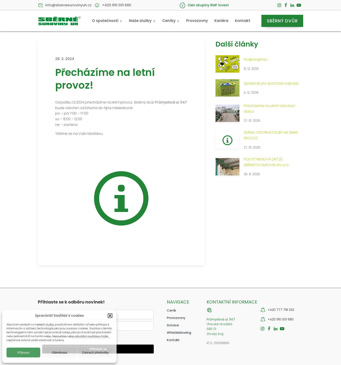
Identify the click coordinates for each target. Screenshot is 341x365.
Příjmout (23, 352)
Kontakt (242, 20)
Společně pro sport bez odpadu (271, 83)
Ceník (171, 310)
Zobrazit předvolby (95, 352)
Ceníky (171, 20)
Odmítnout (59, 352)
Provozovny (197, 20)
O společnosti (107, 20)
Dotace (173, 325)
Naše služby (142, 20)
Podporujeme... (256, 59)
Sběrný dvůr (282, 21)
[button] (110, 315)
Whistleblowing (179, 332)
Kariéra (221, 20)
